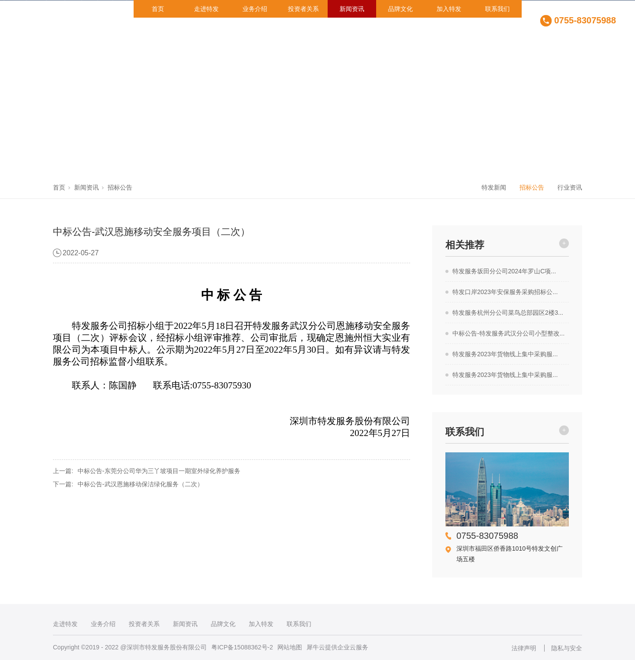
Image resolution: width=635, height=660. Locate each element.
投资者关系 (303, 8)
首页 (158, 8)
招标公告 (120, 187)
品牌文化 (400, 8)
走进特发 (206, 8)
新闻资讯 (352, 8)
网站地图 (289, 647)
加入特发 (449, 8)
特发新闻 (494, 187)
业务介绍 (255, 8)
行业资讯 (569, 187)
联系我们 (497, 8)
